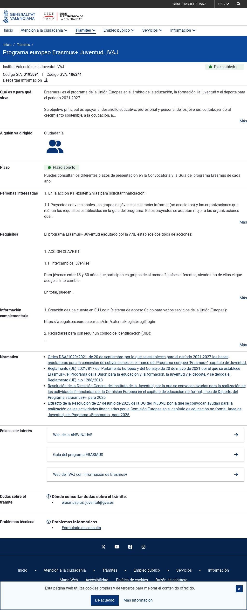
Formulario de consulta (81, 528)
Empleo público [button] (119, 30)
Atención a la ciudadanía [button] (44, 30)
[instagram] (144, 547)
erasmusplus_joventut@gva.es (88, 502)
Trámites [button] (85, 30)
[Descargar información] (46, 80)
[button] (239, 588)
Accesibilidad (97, 580)
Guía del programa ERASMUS (78, 454)
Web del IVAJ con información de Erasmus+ (90, 474)
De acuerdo (104, 600)
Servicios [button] (152, 30)
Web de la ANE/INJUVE (72, 435)
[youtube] (117, 547)
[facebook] (130, 547)
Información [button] (183, 30)
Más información (138, 600)
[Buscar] (238, 3)
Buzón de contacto (171, 580)
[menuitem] (22, 570)
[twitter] (103, 547)
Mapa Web (69, 580)
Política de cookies (132, 580)
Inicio (8, 30)
